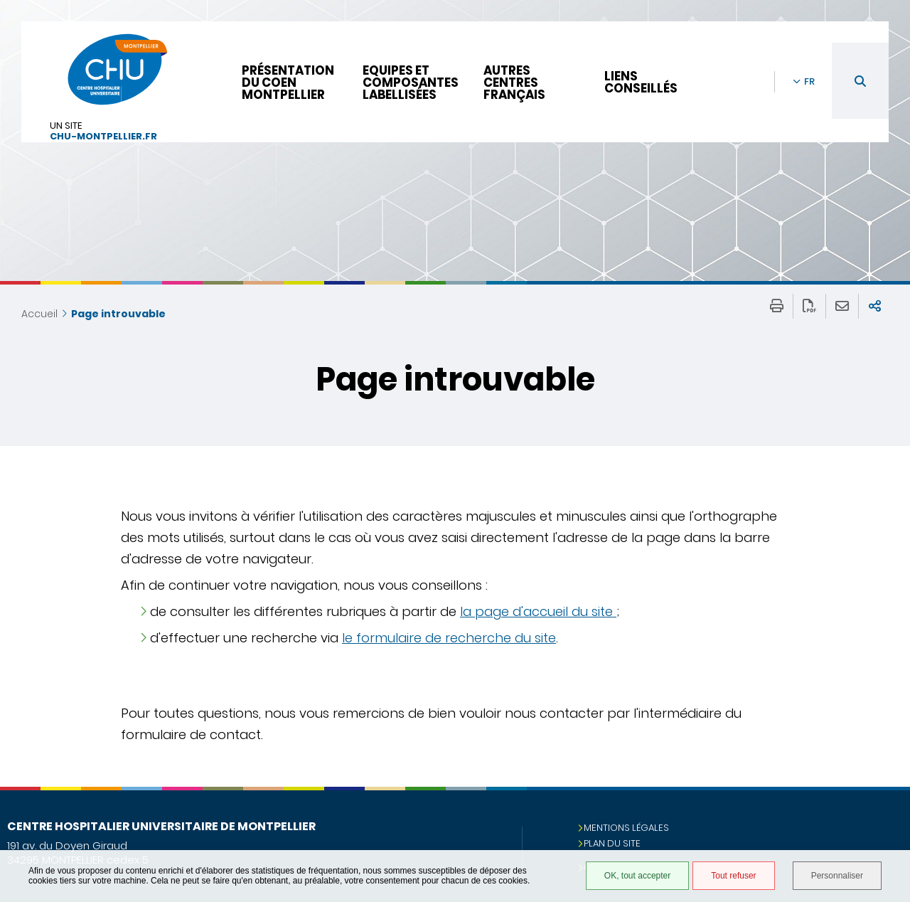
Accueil (39, 314)
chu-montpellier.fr (103, 137)
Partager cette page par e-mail (842, 306)
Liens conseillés (641, 82)
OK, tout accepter (637, 876)
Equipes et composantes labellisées (411, 82)
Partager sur (875, 306)
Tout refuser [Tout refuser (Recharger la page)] (733, 876)
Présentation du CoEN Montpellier (288, 82)
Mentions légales (626, 827)
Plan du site (612, 843)
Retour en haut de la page (885, 815)
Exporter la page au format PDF (809, 306)
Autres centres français (514, 82)
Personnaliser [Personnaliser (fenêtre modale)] (837, 876)
